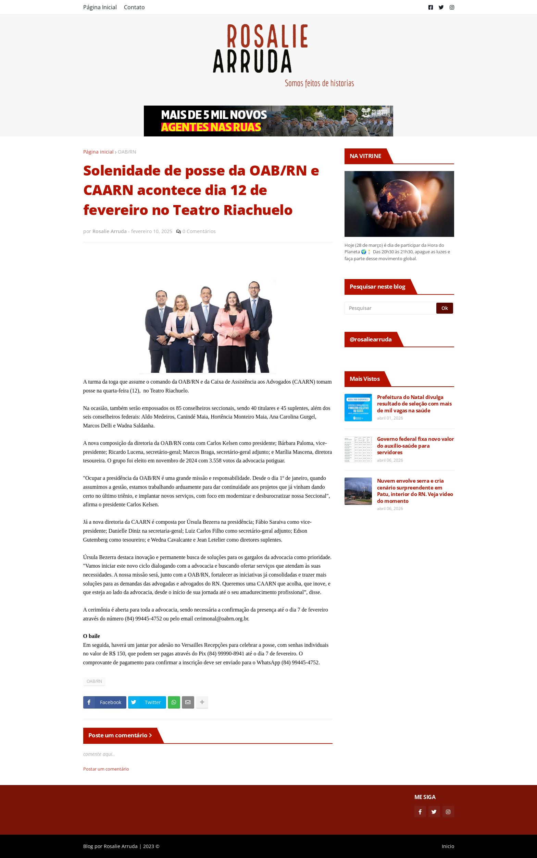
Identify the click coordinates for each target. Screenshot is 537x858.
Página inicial (98, 151)
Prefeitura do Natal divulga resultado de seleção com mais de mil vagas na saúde (414, 404)
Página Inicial (100, 7)
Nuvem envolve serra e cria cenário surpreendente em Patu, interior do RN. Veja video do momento (415, 491)
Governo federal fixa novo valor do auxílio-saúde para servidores (415, 446)
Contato (134, 7)
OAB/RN (127, 151)
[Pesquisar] (391, 308)
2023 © (151, 846)
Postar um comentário (106, 769)
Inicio (448, 846)
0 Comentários (199, 231)
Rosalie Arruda (121, 846)
